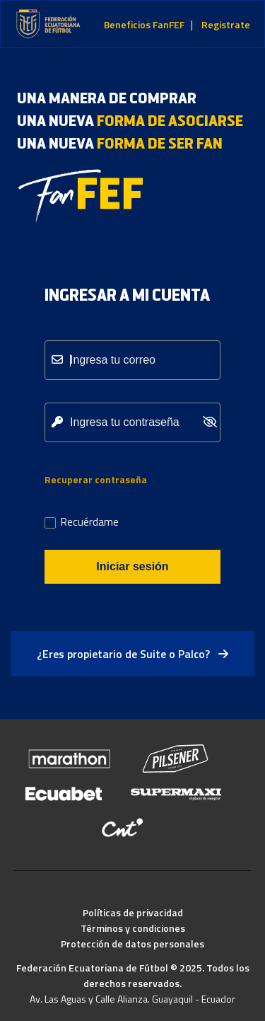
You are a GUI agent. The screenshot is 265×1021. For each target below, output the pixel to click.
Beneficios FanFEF (144, 24)
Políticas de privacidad (133, 912)
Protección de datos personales (132, 943)
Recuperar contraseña (96, 479)
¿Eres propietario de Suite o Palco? (132, 653)
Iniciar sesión (132, 566)
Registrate (225, 24)
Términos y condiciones (133, 928)
